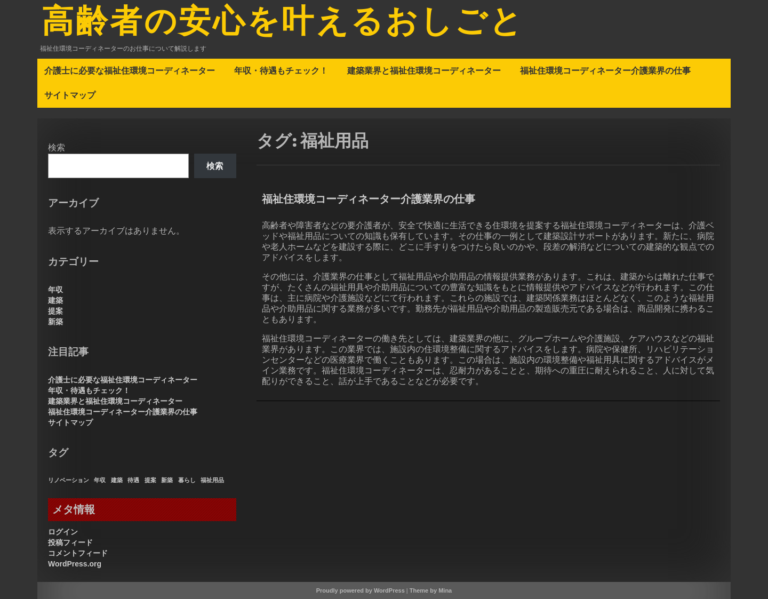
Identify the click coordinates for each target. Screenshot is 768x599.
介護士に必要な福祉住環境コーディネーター (129, 70)
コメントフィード (78, 553)
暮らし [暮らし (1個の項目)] (187, 480)
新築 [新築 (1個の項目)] (167, 480)
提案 (55, 311)
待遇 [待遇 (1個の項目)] (133, 480)
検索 (56, 147)
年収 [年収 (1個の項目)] (100, 480)
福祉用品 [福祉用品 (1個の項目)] (212, 480)
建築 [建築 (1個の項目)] (117, 480)
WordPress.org (74, 564)
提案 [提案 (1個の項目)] (150, 480)
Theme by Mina (431, 590)
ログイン (63, 532)
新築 (55, 321)
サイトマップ (69, 95)
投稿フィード (70, 542)
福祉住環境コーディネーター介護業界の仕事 (605, 70)
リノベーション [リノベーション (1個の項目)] (68, 480)
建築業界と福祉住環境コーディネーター (424, 70)
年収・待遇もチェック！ (281, 70)
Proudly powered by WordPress (360, 590)
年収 (55, 289)
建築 (55, 300)
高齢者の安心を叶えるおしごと (283, 23)
